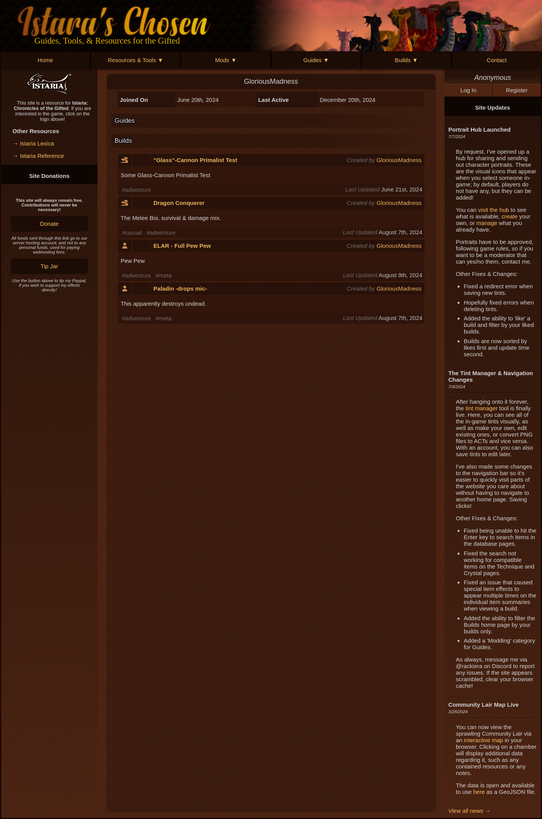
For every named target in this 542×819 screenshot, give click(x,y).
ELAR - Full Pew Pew (182, 245)
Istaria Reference (42, 155)
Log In (468, 90)
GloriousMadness (399, 160)
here (479, 792)
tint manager (482, 408)
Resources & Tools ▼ (135, 60)
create (510, 216)
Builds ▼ (406, 60)
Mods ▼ (226, 60)
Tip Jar (49, 266)
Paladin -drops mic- (180, 288)
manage (486, 223)
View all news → (469, 810)
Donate (49, 223)
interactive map (483, 740)
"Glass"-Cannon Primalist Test (195, 160)
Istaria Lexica (37, 143)
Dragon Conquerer (179, 203)
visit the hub (493, 209)
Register (517, 90)
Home (45, 60)
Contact (497, 60)
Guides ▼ (316, 60)
